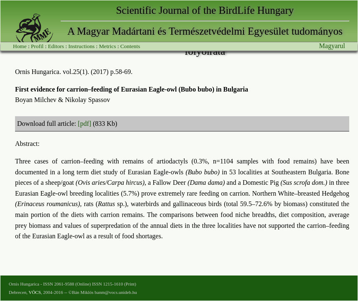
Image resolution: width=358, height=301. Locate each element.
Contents (130, 46)
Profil (37, 46)
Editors (56, 46)
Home (20, 46)
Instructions (82, 46)
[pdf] (84, 123)
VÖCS (34, 292)
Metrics (107, 46)
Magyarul (332, 45)
